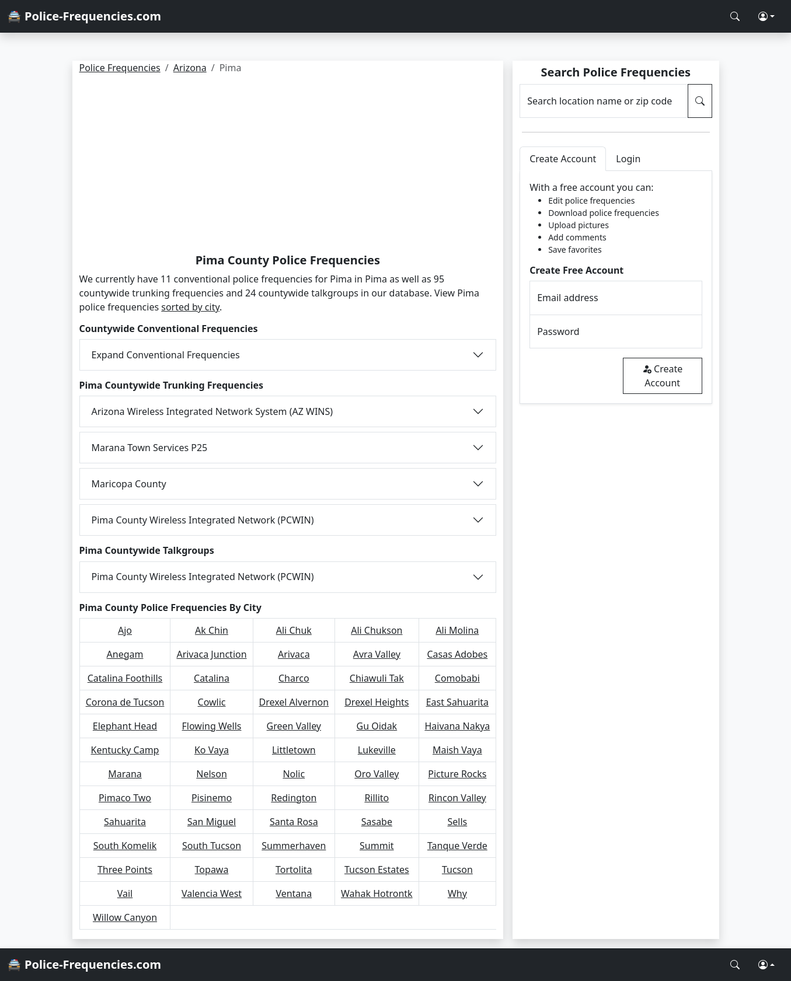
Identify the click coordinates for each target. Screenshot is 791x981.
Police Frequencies (120, 67)
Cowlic (212, 702)
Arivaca (294, 654)
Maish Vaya (457, 749)
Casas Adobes (457, 654)
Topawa (212, 869)
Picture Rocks (457, 773)
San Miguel (211, 821)
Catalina (211, 678)
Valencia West (212, 893)
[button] (766, 16)
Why (457, 893)
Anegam (125, 654)
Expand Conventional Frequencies (166, 354)
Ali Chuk (294, 630)
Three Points (124, 869)
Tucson (457, 869)
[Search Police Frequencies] (735, 16)
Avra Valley (376, 654)
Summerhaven (294, 845)
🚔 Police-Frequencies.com (84, 16)
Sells (458, 821)
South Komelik (125, 845)
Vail (125, 893)
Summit (377, 845)
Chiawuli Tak (377, 678)
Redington (293, 797)
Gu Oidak (376, 726)
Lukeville (377, 749)
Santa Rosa (294, 821)
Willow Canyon (125, 917)
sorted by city (190, 307)
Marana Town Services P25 (150, 447)
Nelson (211, 773)
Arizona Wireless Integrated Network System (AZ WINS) (212, 411)
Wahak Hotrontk (377, 893)
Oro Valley (376, 773)
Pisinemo (211, 797)
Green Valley (294, 726)
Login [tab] (628, 158)
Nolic (294, 773)
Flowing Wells (212, 726)
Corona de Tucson (125, 702)
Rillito (376, 797)
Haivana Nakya (457, 726)
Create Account (662, 375)
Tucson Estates (376, 869)
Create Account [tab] (562, 158)
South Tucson (211, 845)
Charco (293, 678)
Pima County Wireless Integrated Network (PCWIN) (203, 520)
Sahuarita (125, 821)
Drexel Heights (376, 702)
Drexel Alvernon (294, 702)
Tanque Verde (457, 845)
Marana (125, 773)
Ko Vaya (211, 749)
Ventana (294, 893)
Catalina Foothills (125, 678)
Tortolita (294, 869)
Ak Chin (211, 630)
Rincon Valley (457, 797)
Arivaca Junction (211, 654)
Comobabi (457, 678)
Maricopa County (129, 483)
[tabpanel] (616, 287)
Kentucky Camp (125, 749)
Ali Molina (457, 630)
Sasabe (376, 821)
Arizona (190, 67)
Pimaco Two (125, 797)
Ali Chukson (376, 630)
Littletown (294, 749)
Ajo (125, 630)
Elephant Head (125, 726)
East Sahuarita (457, 702)
